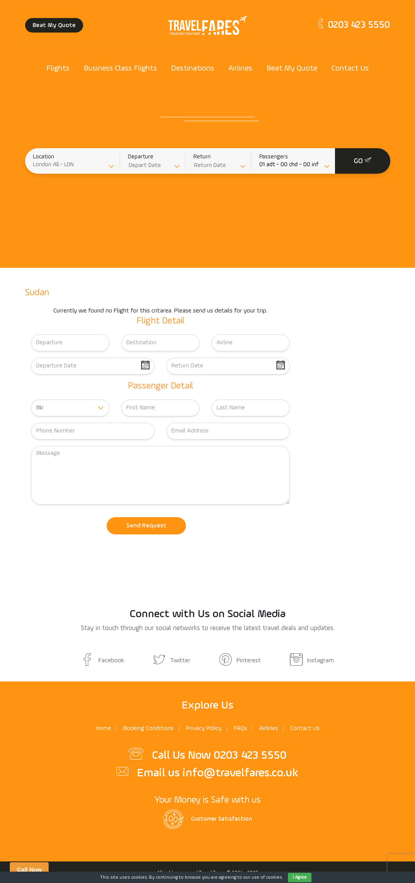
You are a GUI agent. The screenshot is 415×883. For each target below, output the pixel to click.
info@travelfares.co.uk (240, 773)
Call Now (29, 869)
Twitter (171, 661)
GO (362, 160)
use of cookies (266, 877)
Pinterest (240, 661)
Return (202, 157)
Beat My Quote (54, 25)
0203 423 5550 (353, 25)
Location (43, 157)
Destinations (192, 69)
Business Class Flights (120, 69)
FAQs (240, 728)
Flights (57, 69)
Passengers (273, 157)
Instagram (312, 661)
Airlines (240, 69)
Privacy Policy (204, 728)
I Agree (300, 877)
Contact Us (350, 69)
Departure (140, 157)
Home (103, 728)
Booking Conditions (148, 728)
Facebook (102, 661)
